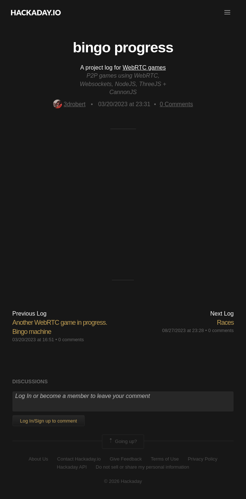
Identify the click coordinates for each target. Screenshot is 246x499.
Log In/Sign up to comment (48, 421)
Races (225, 322)
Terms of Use (165, 459)
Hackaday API (72, 467)
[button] (227, 12)
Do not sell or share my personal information (142, 467)
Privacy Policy (202, 459)
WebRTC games (144, 67)
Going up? (122, 441)
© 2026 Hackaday (123, 481)
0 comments (71, 339)
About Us (38, 459)
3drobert (69, 104)
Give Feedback (126, 459)
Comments (176, 104)
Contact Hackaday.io (79, 459)
